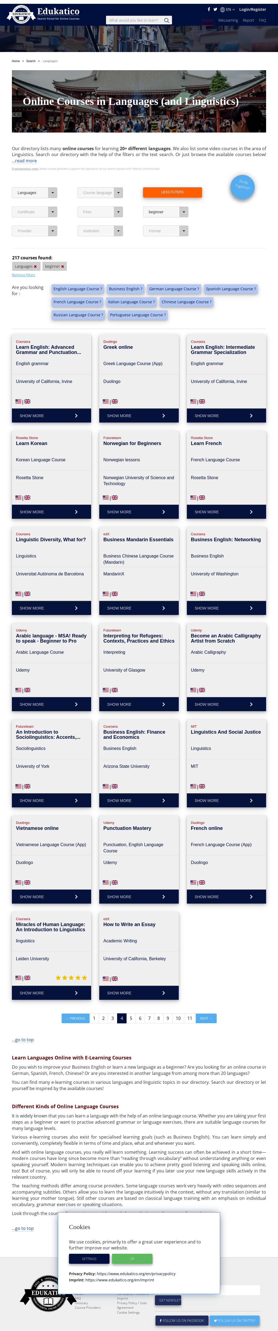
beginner (168, 195)
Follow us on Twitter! (234, 1316)
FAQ (262, 16)
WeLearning (228, 16)
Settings (89, 1255)
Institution (103, 214)
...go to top (23, 1023)
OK (132, 1255)
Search (207, 16)
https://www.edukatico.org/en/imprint (119, 1276)
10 (178, 1001)
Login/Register (252, 5)
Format (168, 214)
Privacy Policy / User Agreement (132, 1301)
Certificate (37, 195)
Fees (103, 195)
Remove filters (23, 258)
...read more (24, 144)
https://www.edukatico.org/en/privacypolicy (136, 1269)
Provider (37, 214)
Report (248, 16)
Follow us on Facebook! (182, 1316)
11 (189, 1001)
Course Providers (88, 1303)
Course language (103, 175)
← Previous (75, 1001)
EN (227, 5)
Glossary (81, 1299)
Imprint (122, 1294)
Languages (37, 175)
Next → (206, 1001)
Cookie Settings (128, 1308)
